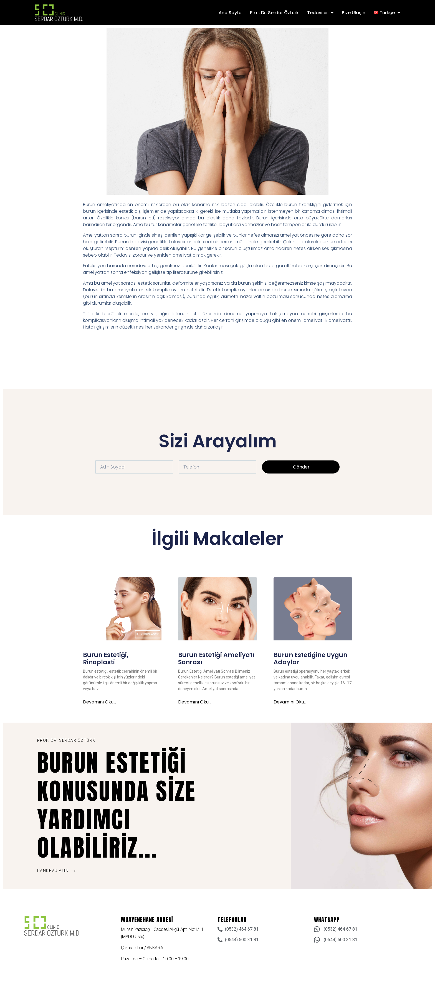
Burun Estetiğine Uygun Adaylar (310, 659)
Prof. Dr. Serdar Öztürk (274, 12)
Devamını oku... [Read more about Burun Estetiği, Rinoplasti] (99, 702)
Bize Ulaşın (353, 12)
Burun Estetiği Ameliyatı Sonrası (216, 659)
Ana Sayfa (230, 12)
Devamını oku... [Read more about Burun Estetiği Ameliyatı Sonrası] (194, 702)
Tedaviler (320, 12)
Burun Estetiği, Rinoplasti (105, 659)
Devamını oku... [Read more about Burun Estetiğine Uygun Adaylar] (290, 702)
